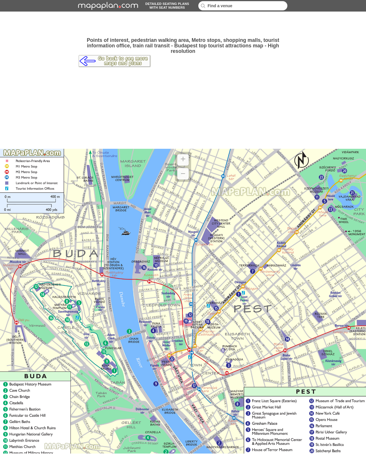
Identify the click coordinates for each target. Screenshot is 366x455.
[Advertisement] (183, 25)
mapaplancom (107, 6)
